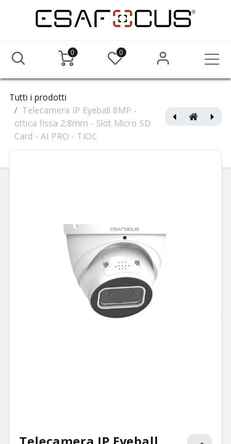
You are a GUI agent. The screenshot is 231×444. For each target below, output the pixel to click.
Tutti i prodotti (38, 97)
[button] (18, 58)
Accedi (163, 58)
